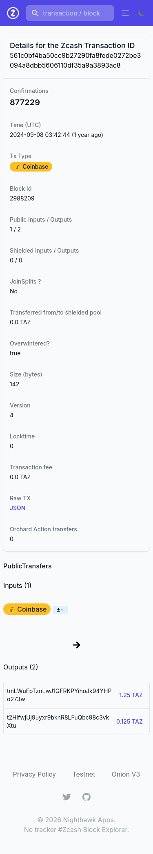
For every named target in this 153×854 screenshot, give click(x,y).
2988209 (22, 198)
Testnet (83, 774)
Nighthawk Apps (88, 820)
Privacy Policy (34, 774)
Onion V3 (125, 774)
